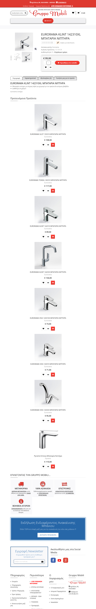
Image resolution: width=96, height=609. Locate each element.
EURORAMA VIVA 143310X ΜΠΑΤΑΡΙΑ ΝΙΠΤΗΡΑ (48, 318)
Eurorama (55, 47)
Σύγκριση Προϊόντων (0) (43, 6)
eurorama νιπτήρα (16, 92)
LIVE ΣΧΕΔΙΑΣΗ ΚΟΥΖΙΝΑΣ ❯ (62, 6)
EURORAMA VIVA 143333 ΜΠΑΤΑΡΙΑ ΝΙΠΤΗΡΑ (48, 410)
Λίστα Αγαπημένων (57, 584)
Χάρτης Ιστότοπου (37, 594)
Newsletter (54, 587)
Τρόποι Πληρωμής (18, 576)
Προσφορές (35, 591)
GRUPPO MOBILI (15, 603)
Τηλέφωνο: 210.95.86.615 (73, 578)
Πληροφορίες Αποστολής (15, 571)
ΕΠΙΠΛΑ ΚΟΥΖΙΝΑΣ (37, 572)
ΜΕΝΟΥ (48, 21)
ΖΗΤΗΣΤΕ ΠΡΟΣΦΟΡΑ (48, 520)
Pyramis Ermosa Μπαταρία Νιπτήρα (48, 456)
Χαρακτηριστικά (30, 78)
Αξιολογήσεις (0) (45, 78)
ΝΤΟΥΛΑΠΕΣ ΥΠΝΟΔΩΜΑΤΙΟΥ (35, 577)
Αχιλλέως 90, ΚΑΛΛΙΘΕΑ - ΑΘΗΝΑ (43, 2)
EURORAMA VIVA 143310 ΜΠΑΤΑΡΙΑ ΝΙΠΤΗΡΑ (48, 364)
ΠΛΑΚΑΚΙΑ (34, 587)
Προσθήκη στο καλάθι (67, 63)
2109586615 (62, 2)
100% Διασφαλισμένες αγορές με (38, 493)
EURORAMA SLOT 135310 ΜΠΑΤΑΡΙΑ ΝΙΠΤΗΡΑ (48, 134)
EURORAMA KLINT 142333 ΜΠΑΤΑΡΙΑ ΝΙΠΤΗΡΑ (48, 272)
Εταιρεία (15, 567)
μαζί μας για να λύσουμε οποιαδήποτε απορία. (76, 496)
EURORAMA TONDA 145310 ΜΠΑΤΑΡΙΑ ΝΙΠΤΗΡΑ (48, 180)
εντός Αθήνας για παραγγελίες (19, 494)
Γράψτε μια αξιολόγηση (65, 42)
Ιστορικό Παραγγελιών (58, 577)
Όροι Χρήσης (16, 580)
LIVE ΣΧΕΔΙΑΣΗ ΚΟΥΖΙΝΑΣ (36, 568)
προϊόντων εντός (57, 493)
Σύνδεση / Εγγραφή (28, 6)
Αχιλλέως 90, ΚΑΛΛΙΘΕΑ (74, 573)
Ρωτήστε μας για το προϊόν (65, 78)
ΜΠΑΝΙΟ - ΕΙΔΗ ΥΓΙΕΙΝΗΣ (36, 583)
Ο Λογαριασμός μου (57, 573)
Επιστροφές (55, 580)
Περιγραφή (16, 78)
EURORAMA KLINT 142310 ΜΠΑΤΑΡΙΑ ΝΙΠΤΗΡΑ (48, 226)
